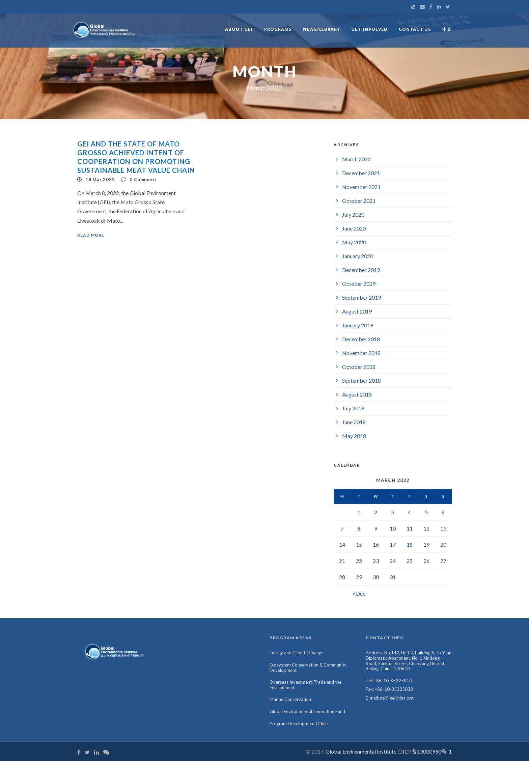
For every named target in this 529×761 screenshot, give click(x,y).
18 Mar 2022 (100, 179)
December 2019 (361, 270)
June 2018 (354, 422)
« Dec (359, 593)
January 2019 (357, 325)
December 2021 (361, 173)
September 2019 (361, 297)
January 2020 (357, 256)
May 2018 (354, 436)
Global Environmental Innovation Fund (307, 711)
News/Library (321, 29)
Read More (90, 235)
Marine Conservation (290, 699)
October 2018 (358, 366)
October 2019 (358, 283)
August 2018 (357, 394)
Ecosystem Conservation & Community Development (308, 667)
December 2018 (361, 339)
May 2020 (354, 242)
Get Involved (369, 29)
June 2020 (354, 228)
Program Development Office (299, 723)
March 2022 (356, 159)
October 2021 (358, 200)
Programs (278, 29)
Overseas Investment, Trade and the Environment (305, 684)
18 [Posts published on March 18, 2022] (410, 544)
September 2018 (361, 380)
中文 (447, 29)
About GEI (239, 29)
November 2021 (361, 187)
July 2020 (353, 214)
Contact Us (415, 29)
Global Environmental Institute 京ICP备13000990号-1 (389, 751)
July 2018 (353, 408)
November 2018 (361, 353)
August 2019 (357, 311)
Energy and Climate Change (297, 652)
